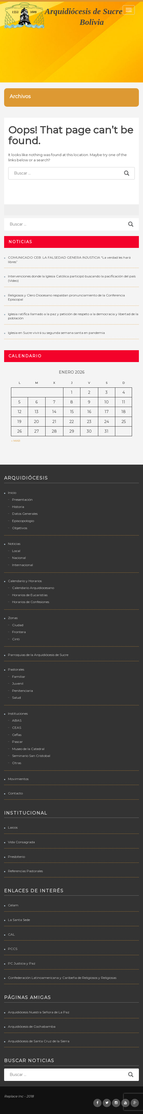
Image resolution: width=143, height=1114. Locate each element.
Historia (18, 507)
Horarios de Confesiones (30, 602)
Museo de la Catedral (28, 749)
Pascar (17, 742)
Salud (16, 697)
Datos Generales (25, 514)
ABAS (16, 720)
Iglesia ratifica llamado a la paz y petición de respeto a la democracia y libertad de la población (73, 316)
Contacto (15, 793)
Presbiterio (16, 857)
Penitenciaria (22, 691)
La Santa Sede (19, 920)
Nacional (19, 558)
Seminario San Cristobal (31, 756)
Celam (13, 905)
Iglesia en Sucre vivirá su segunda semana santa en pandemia (56, 333)
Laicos (13, 827)
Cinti (16, 639)
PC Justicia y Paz (21, 963)
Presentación (22, 499)
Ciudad (17, 625)
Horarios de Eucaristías (29, 595)
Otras (16, 763)
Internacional (22, 565)
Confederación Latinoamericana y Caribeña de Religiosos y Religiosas (62, 978)
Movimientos (18, 779)
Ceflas (16, 735)
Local (16, 551)
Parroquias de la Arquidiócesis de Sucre (38, 655)
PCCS (12, 949)
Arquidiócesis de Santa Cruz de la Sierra (38, 1041)
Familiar (18, 676)
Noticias (14, 544)
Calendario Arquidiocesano (33, 588)
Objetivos (19, 528)
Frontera (19, 632)
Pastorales (16, 669)
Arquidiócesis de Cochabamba (31, 1026)
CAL (11, 934)
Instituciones (18, 713)
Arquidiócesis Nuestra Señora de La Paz (38, 1012)
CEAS (16, 727)
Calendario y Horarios (25, 581)
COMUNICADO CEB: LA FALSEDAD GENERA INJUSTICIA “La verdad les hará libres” (69, 259)
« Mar (15, 441)
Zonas (13, 618)
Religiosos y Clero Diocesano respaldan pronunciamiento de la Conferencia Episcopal (66, 297)
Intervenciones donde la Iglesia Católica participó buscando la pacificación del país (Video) (72, 278)
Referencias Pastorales (25, 871)
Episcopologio (23, 521)
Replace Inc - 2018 (19, 1096)
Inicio (12, 493)
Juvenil (17, 683)
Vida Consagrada (21, 842)
